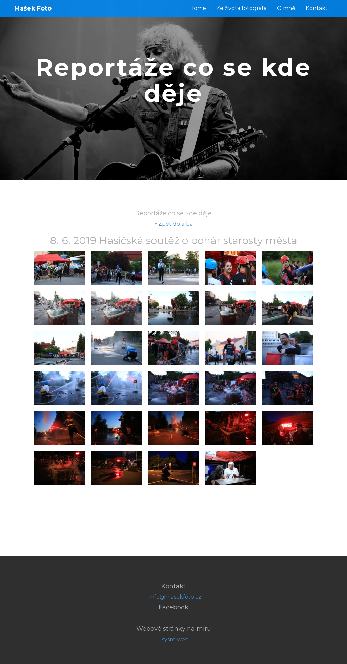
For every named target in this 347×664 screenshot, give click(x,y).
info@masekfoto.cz (175, 596)
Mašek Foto (33, 8)
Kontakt (317, 8)
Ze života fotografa (241, 8)
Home (197, 8)
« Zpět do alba (173, 224)
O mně (286, 8)
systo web (175, 639)
